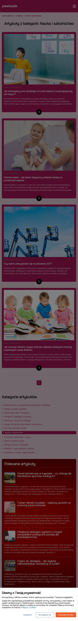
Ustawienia (27, 615)
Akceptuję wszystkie (66, 615)
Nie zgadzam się (44, 615)
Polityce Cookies (28, 607)
